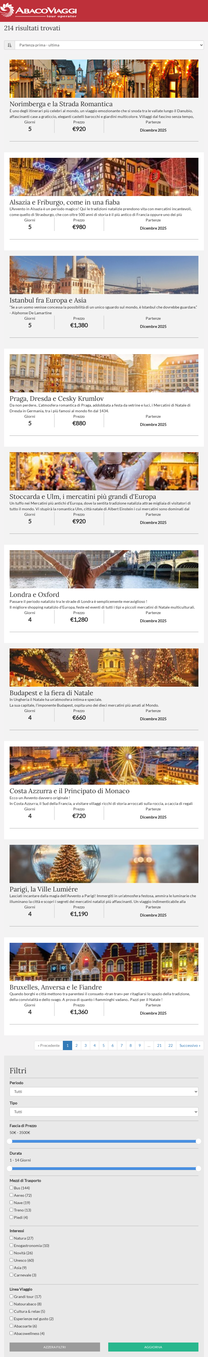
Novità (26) (21, 1253)
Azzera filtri (54, 1347)
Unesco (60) (22, 1260)
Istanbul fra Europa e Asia (48, 300)
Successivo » (190, 1045)
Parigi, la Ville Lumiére (44, 889)
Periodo (16, 1082)
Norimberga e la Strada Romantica (61, 104)
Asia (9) (18, 1267)
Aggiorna (153, 1347)
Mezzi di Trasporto (25, 1180)
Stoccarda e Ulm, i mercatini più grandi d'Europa (83, 496)
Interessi (17, 1230)
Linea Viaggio (21, 1289)
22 (170, 1045)
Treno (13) (20, 1210)
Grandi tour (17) (25, 1296)
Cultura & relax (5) (27, 1311)
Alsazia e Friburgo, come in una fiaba (65, 202)
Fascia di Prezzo (23, 1125)
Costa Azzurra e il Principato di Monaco (70, 791)
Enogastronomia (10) (29, 1245)
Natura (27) (21, 1238)
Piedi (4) (19, 1217)
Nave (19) (20, 1202)
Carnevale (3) (23, 1275)
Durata (16, 1153)
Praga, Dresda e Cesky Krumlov (57, 398)
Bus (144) (20, 1188)
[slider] (9, 1141)
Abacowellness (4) (27, 1333)
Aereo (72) (21, 1195)
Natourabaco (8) (26, 1304)
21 (159, 1045)
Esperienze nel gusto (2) (32, 1318)
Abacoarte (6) (23, 1326)
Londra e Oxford (34, 594)
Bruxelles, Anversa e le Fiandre (56, 987)
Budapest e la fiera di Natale (51, 693)
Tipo (13, 1103)
